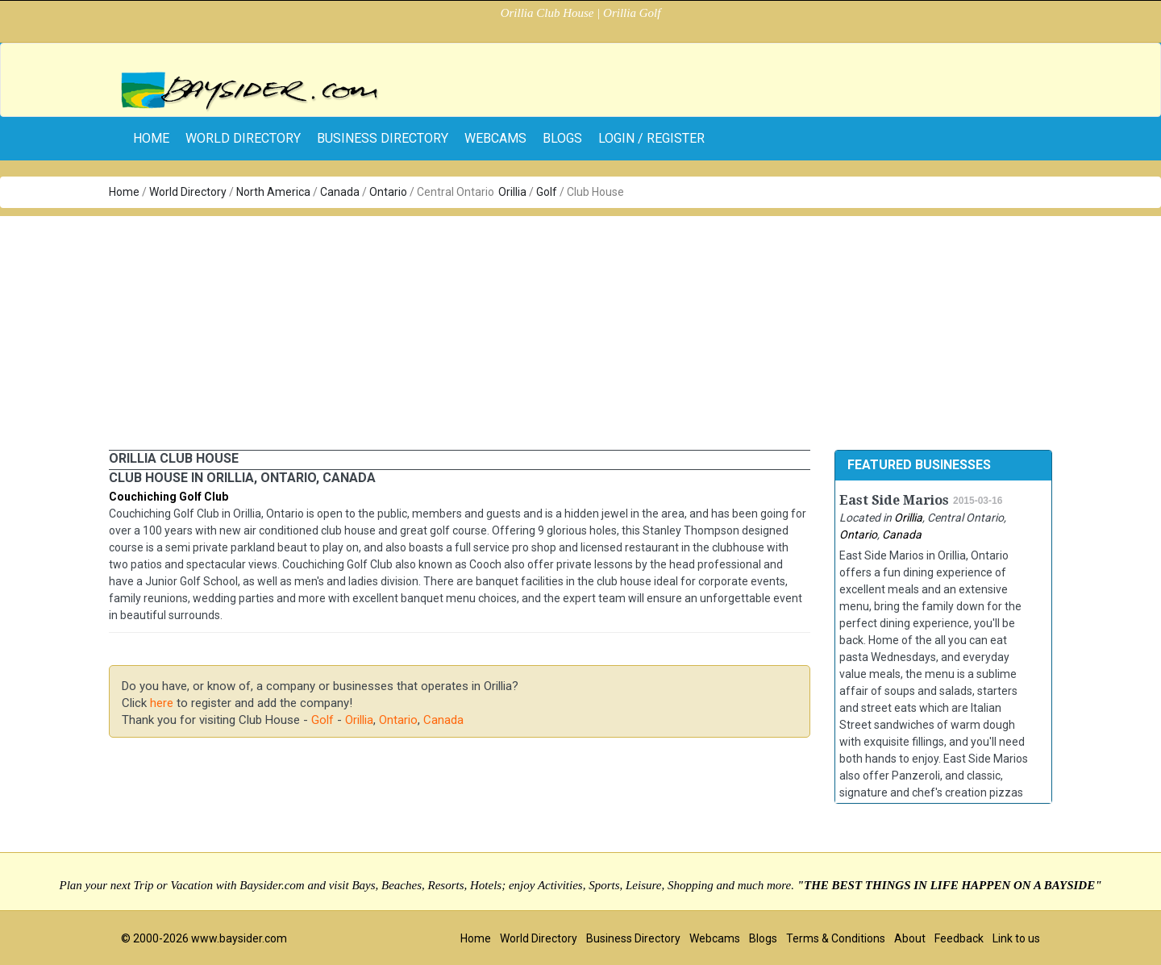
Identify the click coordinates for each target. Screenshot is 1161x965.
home (151, 138)
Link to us (1016, 938)
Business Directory (382, 138)
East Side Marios (894, 500)
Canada (340, 191)
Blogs (562, 138)
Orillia (512, 191)
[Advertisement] (580, 329)
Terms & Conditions (835, 938)
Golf (546, 191)
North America (273, 191)
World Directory (243, 138)
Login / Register (651, 138)
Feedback (959, 938)
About (910, 938)
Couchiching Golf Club (168, 496)
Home (124, 191)
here (161, 703)
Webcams (495, 138)
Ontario (388, 191)
